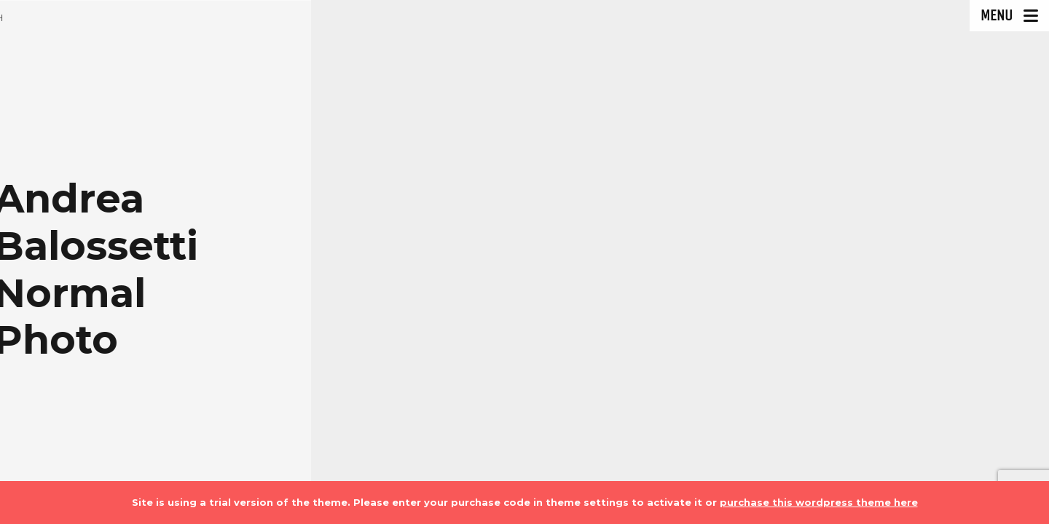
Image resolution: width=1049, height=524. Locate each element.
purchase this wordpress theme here (819, 502)
